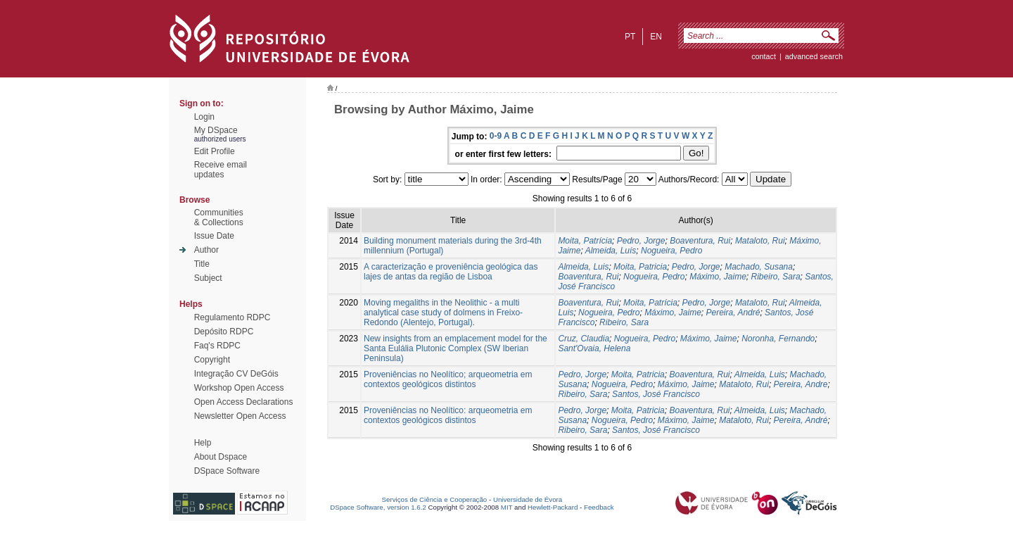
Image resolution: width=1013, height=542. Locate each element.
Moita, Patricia (640, 267)
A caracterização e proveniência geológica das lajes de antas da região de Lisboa (451, 272)
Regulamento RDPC (232, 317)
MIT (507, 507)
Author (206, 250)
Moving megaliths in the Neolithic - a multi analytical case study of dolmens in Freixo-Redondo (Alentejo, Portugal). (443, 312)
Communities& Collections (218, 217)
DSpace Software (227, 471)
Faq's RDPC (217, 346)
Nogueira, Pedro (671, 251)
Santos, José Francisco (656, 394)
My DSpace (216, 130)
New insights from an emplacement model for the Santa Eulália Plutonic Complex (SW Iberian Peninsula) (455, 348)
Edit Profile (214, 151)
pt (630, 37)
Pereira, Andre (801, 384)
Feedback (599, 507)
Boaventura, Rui (700, 241)
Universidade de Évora (527, 499)
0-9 (496, 136)
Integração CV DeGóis (236, 374)
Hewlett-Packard (553, 507)
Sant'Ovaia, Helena (594, 348)
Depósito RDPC (224, 331)
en (656, 37)
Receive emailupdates (220, 169)
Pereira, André (733, 312)
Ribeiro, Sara (776, 277)
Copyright (212, 360)
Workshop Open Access (239, 388)
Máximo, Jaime (717, 277)
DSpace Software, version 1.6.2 (378, 507)
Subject (208, 278)
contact (763, 56)
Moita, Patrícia (585, 241)
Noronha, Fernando (778, 339)
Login (204, 117)
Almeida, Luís (611, 251)
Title (202, 264)
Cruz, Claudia (583, 339)
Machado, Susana (759, 267)
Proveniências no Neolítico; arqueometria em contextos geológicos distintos (448, 379)
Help (203, 443)
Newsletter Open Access (240, 416)
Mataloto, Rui (760, 241)
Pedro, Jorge (641, 241)
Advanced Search (814, 56)
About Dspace (220, 457)
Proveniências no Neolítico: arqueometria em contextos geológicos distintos (448, 415)
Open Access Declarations (243, 402)
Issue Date (214, 236)
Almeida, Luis (583, 267)
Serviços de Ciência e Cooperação (435, 499)
